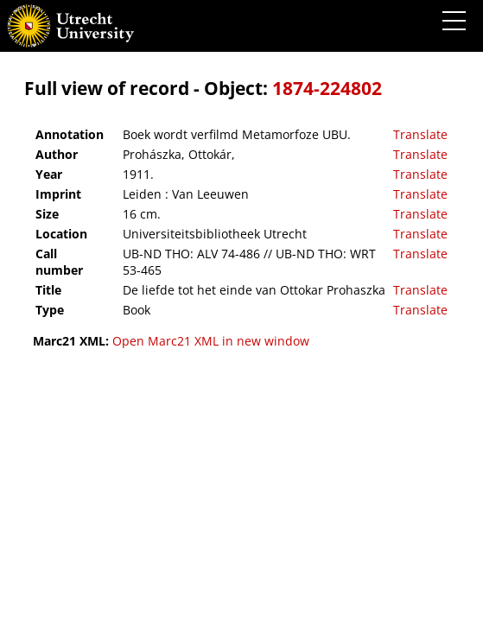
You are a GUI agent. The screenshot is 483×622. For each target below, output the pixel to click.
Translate (420, 134)
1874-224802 (327, 88)
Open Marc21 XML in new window (210, 341)
